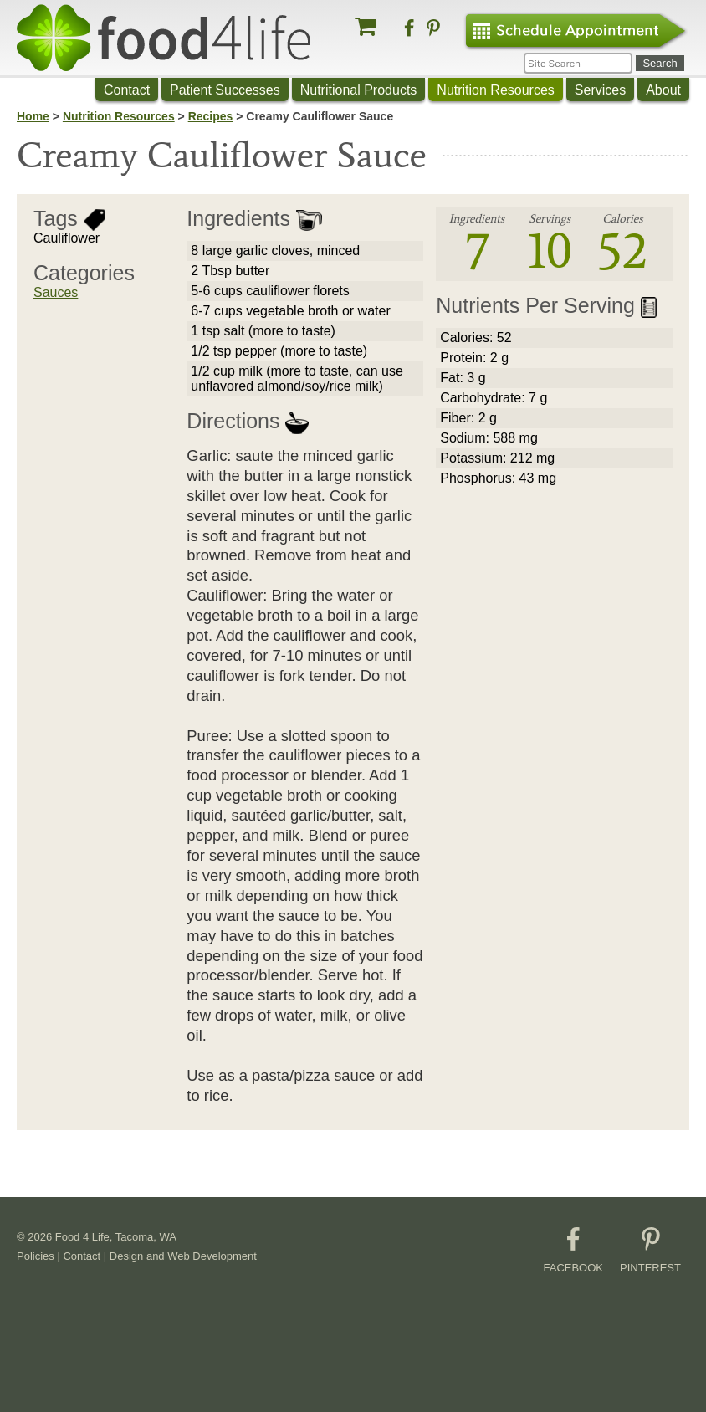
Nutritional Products (358, 90)
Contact (127, 90)
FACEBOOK (574, 1250)
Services (600, 90)
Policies (35, 1256)
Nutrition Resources (496, 90)
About (663, 90)
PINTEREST (650, 1250)
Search (659, 63)
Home (33, 116)
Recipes (210, 116)
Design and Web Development (183, 1256)
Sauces (55, 292)
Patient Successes (225, 90)
